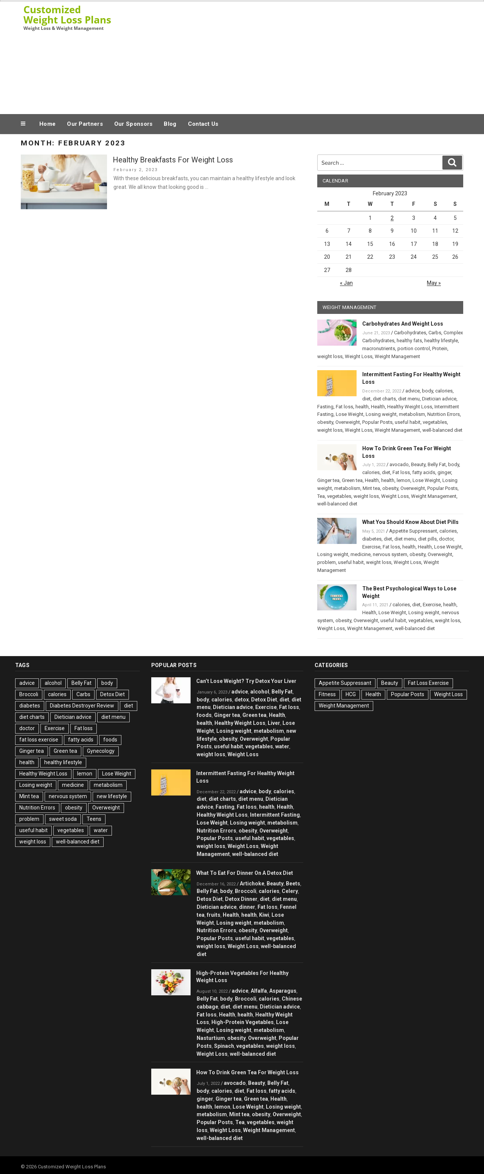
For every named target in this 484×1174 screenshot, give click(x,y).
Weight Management (397, 356)
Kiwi (264, 915)
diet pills (427, 539)
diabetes (372, 539)
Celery (290, 891)
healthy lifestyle (441, 340)
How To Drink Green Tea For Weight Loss (247, 1072)
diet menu (409, 399)
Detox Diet (112, 694)
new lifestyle (112, 796)
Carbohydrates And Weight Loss (402, 324)
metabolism (412, 414)
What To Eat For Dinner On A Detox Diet (244, 873)
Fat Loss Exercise (428, 683)
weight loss (330, 356)
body (427, 391)
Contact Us (203, 123)
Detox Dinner (241, 899)
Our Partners (85, 123)
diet (366, 399)
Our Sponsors (133, 123)
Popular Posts (377, 422)
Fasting (325, 406)
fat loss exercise (38, 740)
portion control (413, 348)
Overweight (347, 422)
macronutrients (378, 348)
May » (434, 283)
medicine (361, 554)
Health (378, 406)
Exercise (371, 547)
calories (444, 391)
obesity (325, 422)
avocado (399, 464)
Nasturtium (211, 1038)
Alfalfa (259, 991)
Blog (170, 123)
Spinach (224, 1046)
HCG (351, 694)
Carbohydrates (410, 332)
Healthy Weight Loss (409, 406)
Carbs (434, 332)
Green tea (352, 480)
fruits (213, 915)
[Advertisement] (318, 56)
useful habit (407, 422)
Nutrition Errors (443, 414)
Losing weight (381, 414)
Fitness (327, 694)
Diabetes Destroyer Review (82, 706)
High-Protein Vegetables (242, 1022)
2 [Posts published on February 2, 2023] (392, 218)
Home (47, 123)
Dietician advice (439, 399)
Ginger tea (328, 480)
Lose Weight (349, 414)
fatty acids (423, 472)
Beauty (418, 464)
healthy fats (409, 340)
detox (241, 700)
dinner (247, 907)
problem (326, 562)
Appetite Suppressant (413, 531)
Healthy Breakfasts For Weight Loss (173, 159)
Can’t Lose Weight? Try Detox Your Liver (246, 681)
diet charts (384, 399)
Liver (274, 723)
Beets (293, 883)
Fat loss (344, 406)
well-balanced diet (442, 430)
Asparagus (282, 991)
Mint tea (371, 488)
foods (110, 740)
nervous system (390, 554)
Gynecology (101, 751)
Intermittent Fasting (275, 815)
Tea (321, 496)
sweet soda (63, 819)
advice (412, 391)
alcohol (53, 683)
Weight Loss (358, 356)
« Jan (346, 283)
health (362, 406)
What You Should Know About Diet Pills (410, 522)
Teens (94, 819)
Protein (439, 348)
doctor (446, 539)
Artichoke (252, 883)
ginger (444, 472)
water (101, 830)
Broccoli (28, 694)
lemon (403, 480)
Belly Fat (437, 464)
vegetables (435, 422)
